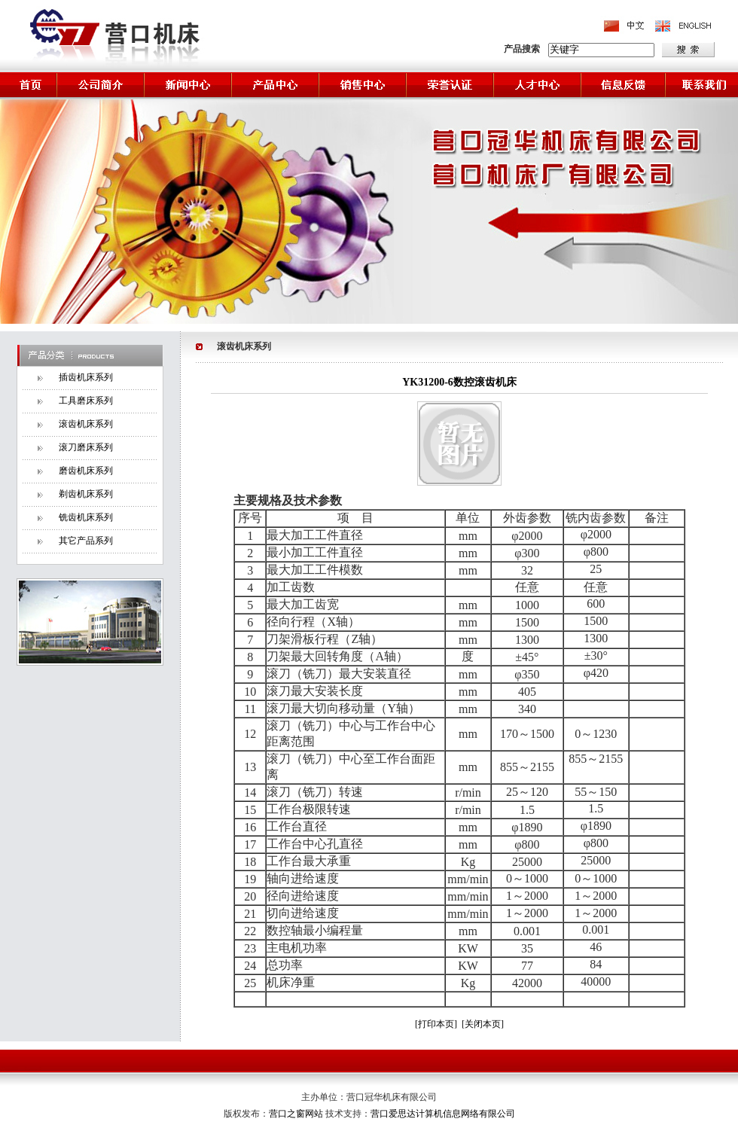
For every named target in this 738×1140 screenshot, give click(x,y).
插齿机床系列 (86, 377)
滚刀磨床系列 (86, 447)
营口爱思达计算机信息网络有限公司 (443, 1113)
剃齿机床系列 (86, 494)
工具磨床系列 (86, 400)
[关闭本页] (483, 1024)
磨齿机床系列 (86, 470)
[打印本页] (436, 1024)
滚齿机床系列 (86, 424)
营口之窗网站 (297, 1113)
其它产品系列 (86, 540)
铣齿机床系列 (86, 517)
